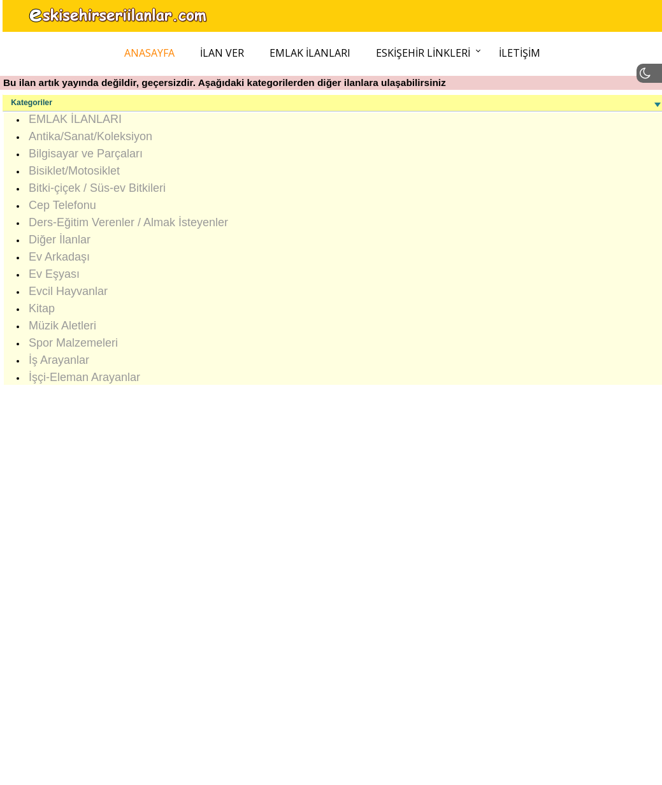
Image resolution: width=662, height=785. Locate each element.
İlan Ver (222, 53)
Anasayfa (149, 53)
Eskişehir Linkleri (423, 53)
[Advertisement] (330, 579)
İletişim (519, 53)
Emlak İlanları (310, 53)
